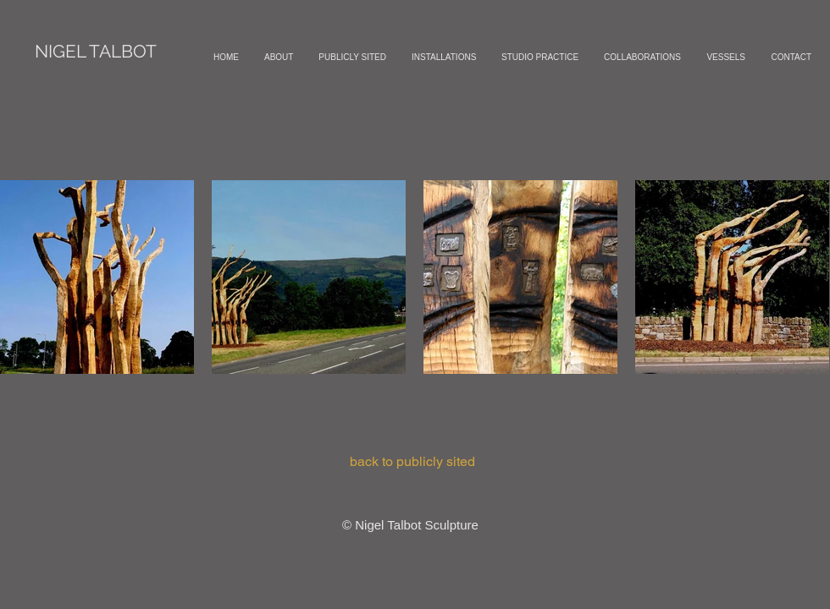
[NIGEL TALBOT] (95, 52)
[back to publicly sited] (412, 462)
